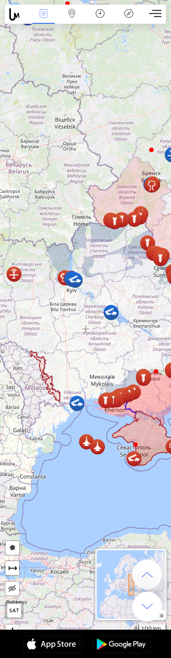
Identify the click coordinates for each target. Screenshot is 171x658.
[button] (156, 371)
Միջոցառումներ (43, 14)
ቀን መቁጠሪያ (100, 14)
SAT (14, 610)
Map (72, 14)
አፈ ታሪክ (128, 14)
